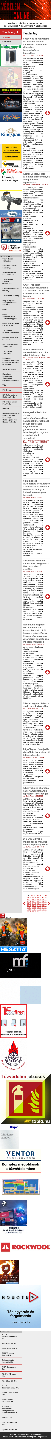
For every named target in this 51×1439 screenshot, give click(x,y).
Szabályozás (27, 26)
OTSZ (4, 310)
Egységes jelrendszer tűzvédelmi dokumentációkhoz (10, 377)
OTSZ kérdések (9, 369)
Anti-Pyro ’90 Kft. (9, 1343)
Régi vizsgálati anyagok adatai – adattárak (9, 303)
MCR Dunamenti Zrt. (9, 1368)
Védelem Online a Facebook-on (10, 274)
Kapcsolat (42, 1437)
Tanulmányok (35, 23)
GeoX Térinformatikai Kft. (10, 1387)
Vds (4, 385)
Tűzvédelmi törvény (10, 296)
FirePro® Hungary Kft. (10, 1375)
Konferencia (6, 41)
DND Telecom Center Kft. (8, 1354)
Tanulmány (6, 37)
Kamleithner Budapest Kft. (8, 1401)
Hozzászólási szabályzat (25, 1437)
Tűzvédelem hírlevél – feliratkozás (7, 282)
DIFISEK (6, 409)
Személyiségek (11, 26)
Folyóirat (22, 23)
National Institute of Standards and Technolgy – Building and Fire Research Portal (10, 418)
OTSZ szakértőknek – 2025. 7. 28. (10, 324)
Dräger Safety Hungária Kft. (8, 1361)
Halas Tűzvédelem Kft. (10, 1394)
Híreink (11, 23)
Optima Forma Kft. (10, 1430)
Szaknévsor (41, 26)
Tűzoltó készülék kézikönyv (9, 267)
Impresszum (23, 1435)
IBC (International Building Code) (10, 396)
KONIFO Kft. (7, 1418)
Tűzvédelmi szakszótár (7, 352)
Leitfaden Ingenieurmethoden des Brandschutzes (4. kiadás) (10, 361)
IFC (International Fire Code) (9, 403)
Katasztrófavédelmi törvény (10, 290)
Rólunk (13, 1435)
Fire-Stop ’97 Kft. (9, 1381)
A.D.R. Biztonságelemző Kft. (9, 1336)
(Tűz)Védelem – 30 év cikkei (10, 338)
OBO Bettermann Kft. (9, 1424)
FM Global (6, 390)
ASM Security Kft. (9, 1348)
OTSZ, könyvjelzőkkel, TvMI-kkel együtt (9, 316)
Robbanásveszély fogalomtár (10, 345)
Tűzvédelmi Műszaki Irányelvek (10, 331)
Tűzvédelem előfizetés (7, 260)
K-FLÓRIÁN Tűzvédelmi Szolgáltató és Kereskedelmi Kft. (9, 1410)
